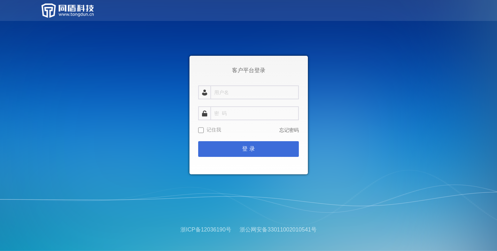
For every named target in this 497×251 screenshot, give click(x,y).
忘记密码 (289, 130)
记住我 (214, 129)
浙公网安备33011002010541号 (278, 230)
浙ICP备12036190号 (205, 230)
